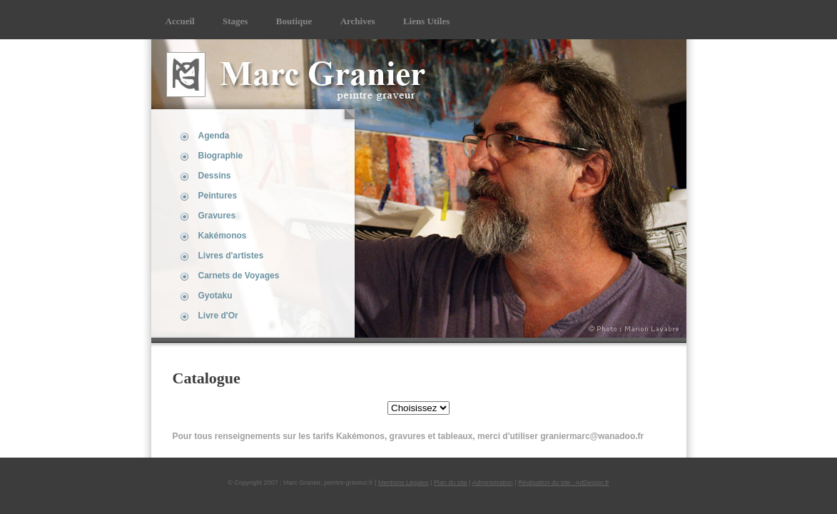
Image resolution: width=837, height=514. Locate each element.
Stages (235, 21)
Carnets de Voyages (239, 276)
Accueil (180, 21)
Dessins (214, 176)
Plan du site (450, 482)
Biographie (220, 156)
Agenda (214, 136)
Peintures (218, 196)
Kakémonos (222, 236)
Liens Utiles (426, 21)
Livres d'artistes (231, 256)
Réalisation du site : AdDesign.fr (563, 482)
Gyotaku (215, 296)
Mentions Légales (403, 482)
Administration (492, 482)
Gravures (217, 216)
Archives (357, 21)
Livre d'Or (218, 316)
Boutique (294, 21)
